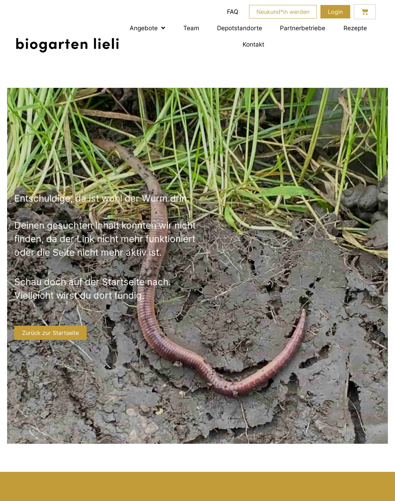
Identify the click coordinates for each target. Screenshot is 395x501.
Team (191, 28)
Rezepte (355, 28)
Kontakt (253, 44)
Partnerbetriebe (302, 28)
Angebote (147, 27)
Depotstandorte (239, 28)
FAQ (232, 11)
